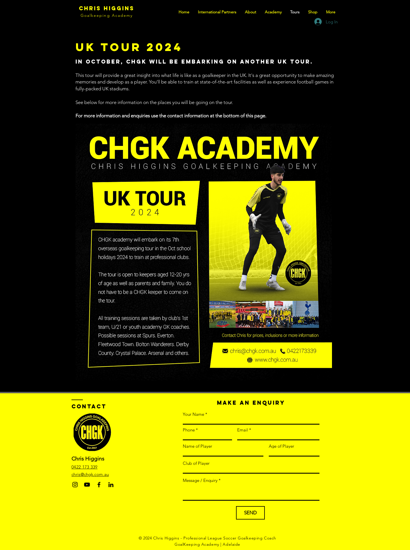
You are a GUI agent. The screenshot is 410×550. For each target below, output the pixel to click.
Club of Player (196, 463)
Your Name (193, 414)
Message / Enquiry (200, 480)
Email (242, 430)
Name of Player (197, 446)
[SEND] (250, 513)
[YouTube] (87, 484)
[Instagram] (75, 484)
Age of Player (281, 446)
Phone (189, 430)
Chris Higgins (106, 8)
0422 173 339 (84, 467)
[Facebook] (98, 484)
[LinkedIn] (110, 484)
